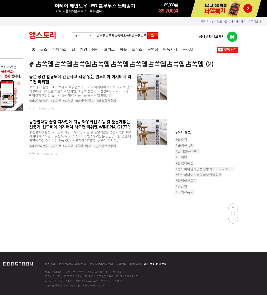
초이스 (137, 49)
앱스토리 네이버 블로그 (232, 37)
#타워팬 (68, 100)
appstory (18, 264)
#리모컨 (55, 100)
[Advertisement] (206, 100)
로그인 (209, 21)
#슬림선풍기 (83, 146)
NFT (95, 49)
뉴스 (43, 49)
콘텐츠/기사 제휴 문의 (72, 264)
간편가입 (222, 21)
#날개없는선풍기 (104, 146)
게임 (83, 49)
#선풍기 (181, 186)
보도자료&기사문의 (101, 264)
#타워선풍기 (184, 192)
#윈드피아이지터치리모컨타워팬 (199, 175)
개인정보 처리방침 (155, 264)
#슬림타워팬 (184, 163)
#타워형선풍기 (106, 100)
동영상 (152, 49)
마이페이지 (236, 21)
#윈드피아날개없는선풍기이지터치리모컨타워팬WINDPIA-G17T (205, 169)
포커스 (109, 49)
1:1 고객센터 (253, 21)
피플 (123, 49)
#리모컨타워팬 (39, 100)
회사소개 (50, 264)
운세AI (187, 49)
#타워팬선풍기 (85, 100)
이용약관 (135, 264)
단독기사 (170, 49)
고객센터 (121, 264)
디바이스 (59, 49)
